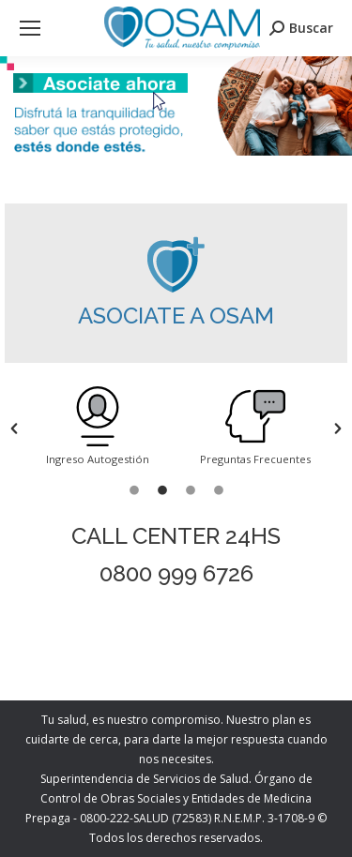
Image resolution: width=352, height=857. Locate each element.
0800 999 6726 (176, 573)
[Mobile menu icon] (30, 28)
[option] (97, 428)
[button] (14, 428)
